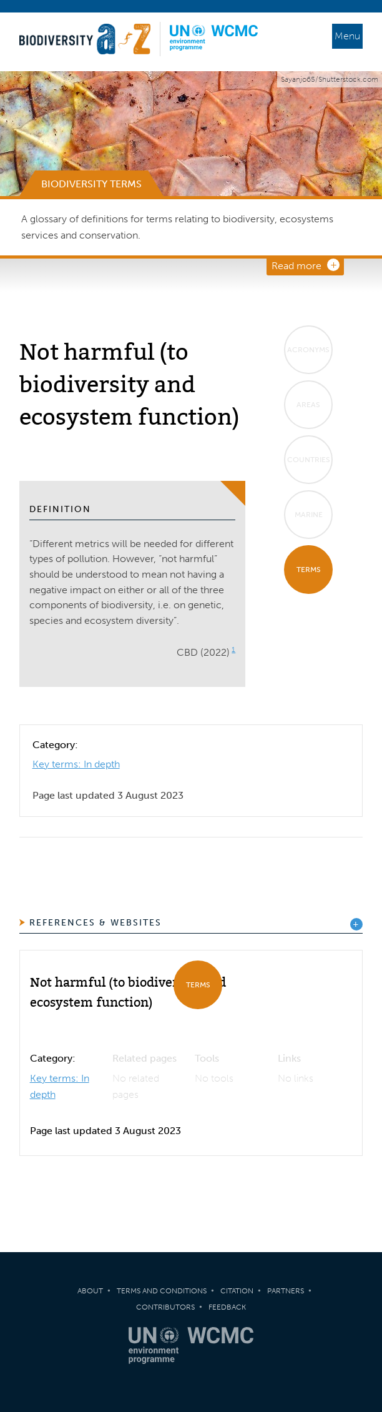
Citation (236, 1290)
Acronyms (308, 349)
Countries (308, 459)
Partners (285, 1290)
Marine (309, 514)
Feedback (227, 1307)
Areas (308, 404)
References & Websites (95, 922)
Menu (347, 36)
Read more (296, 266)
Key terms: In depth (76, 764)
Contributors (165, 1307)
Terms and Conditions (162, 1290)
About (90, 1290)
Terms (308, 569)
